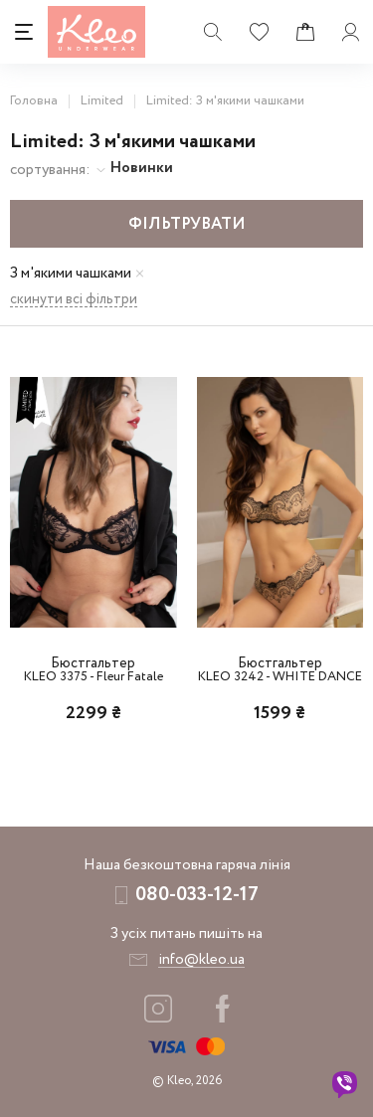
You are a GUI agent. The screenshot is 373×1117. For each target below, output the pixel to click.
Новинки (141, 168)
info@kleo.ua (201, 960)
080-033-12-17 (197, 894)
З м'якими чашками (70, 274)
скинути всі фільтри (73, 299)
